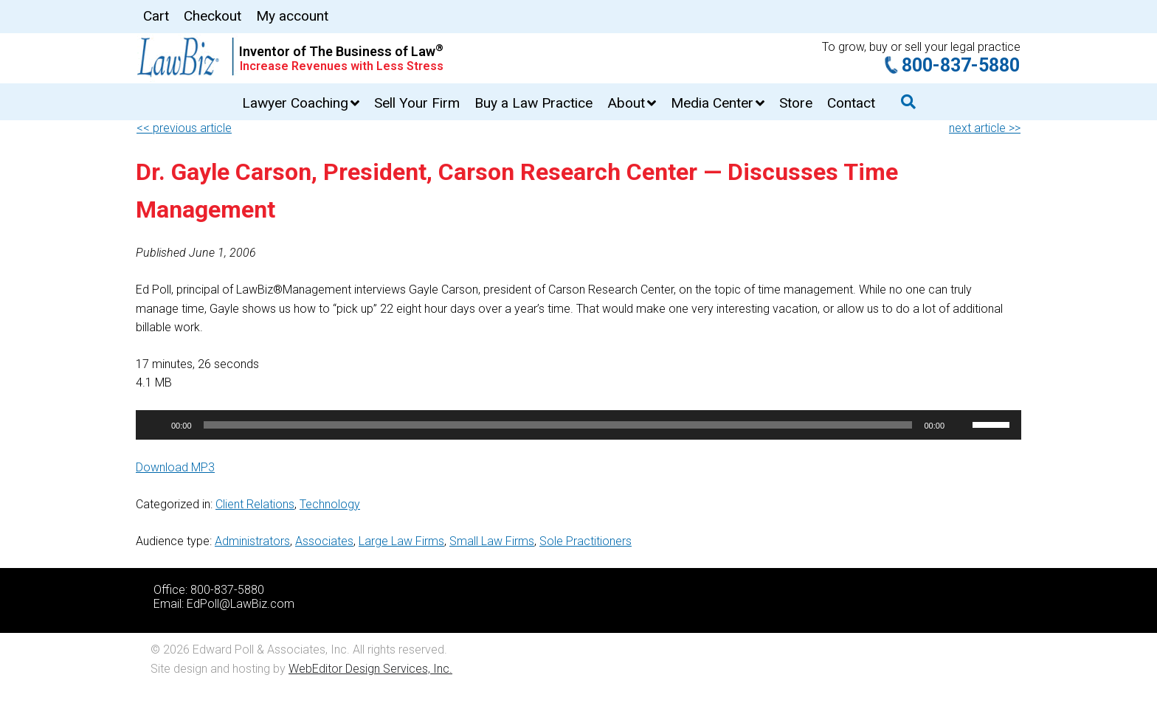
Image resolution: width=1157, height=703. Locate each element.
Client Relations (254, 504)
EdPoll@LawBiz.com (240, 604)
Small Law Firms (491, 541)
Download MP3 (175, 467)
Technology (330, 504)
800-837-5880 (961, 65)
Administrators (252, 541)
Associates (324, 541)
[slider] (558, 425)
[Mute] (960, 425)
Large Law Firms (401, 541)
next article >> (984, 128)
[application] (578, 425)
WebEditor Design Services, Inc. (370, 669)
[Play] (155, 425)
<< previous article (184, 128)
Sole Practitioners (585, 541)
